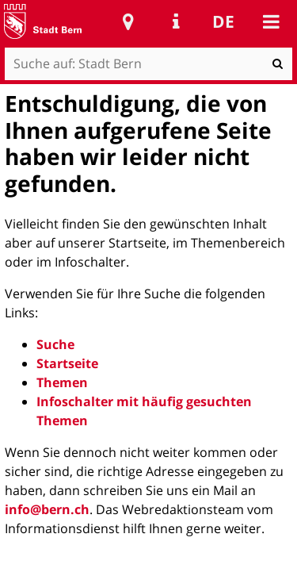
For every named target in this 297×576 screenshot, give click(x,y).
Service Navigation (175, 21)
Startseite (67, 363)
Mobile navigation (270, 21)
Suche (55, 344)
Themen (62, 382)
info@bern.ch (47, 509)
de (223, 21)
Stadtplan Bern (128, 21)
